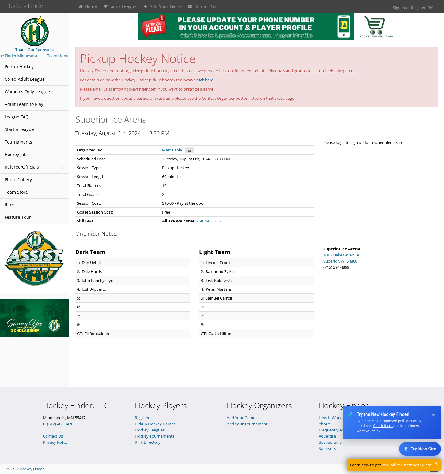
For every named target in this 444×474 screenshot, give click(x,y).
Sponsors (327, 448)
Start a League (19, 129)
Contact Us (202, 6)
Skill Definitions (208, 221)
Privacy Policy (55, 442)
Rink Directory (148, 442)
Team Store (16, 192)
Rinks (10, 204)
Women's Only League (27, 92)
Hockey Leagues (150, 430)
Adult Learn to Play (24, 104)
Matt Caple (172, 150)
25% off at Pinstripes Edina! (406, 465)
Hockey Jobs (17, 154)
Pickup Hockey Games (155, 424)
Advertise (327, 436)
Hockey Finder (32, 469)
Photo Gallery (18, 179)
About (324, 424)
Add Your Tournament (247, 424)
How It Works (331, 417)
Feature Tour (18, 217)
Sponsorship (330, 442)
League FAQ (17, 117)
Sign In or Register (414, 7)
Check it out (383, 426)
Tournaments (18, 142)
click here (204, 80)
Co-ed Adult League (25, 79)
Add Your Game (162, 6)
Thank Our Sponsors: (34, 49)
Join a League (120, 6)
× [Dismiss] (433, 415)
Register (142, 417)
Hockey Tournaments (154, 436)
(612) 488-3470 (60, 424)
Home (87, 6)
